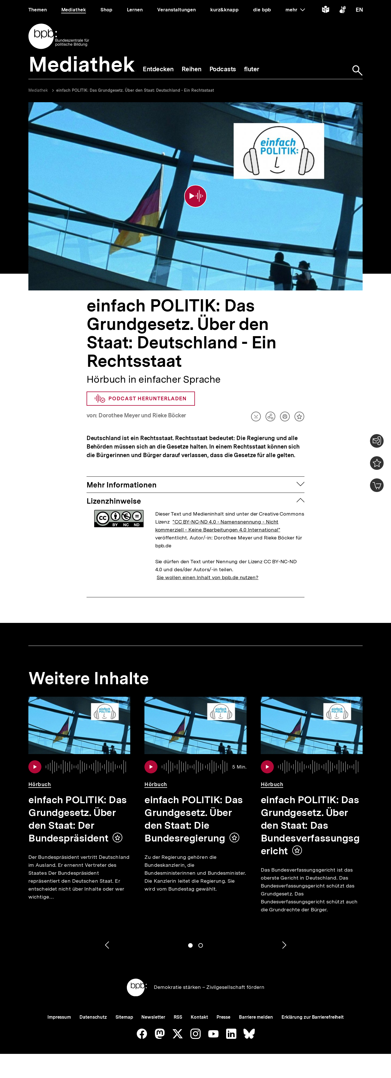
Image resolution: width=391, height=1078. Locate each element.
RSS (178, 1017)
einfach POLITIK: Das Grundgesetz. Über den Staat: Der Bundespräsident (77, 819)
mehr (295, 9)
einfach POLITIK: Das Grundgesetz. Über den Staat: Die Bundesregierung (193, 819)
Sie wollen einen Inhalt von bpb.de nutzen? (207, 577)
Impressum (59, 1017)
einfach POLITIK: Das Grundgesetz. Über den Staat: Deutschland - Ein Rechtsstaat (135, 90)
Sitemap (124, 1017)
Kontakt (199, 1017)
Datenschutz (93, 1017)
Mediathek (38, 90)
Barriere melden (256, 1017)
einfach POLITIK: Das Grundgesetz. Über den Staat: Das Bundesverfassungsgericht (310, 825)
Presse (223, 1017)
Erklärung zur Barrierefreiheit (312, 1017)
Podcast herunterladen (141, 398)
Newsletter (153, 1017)
